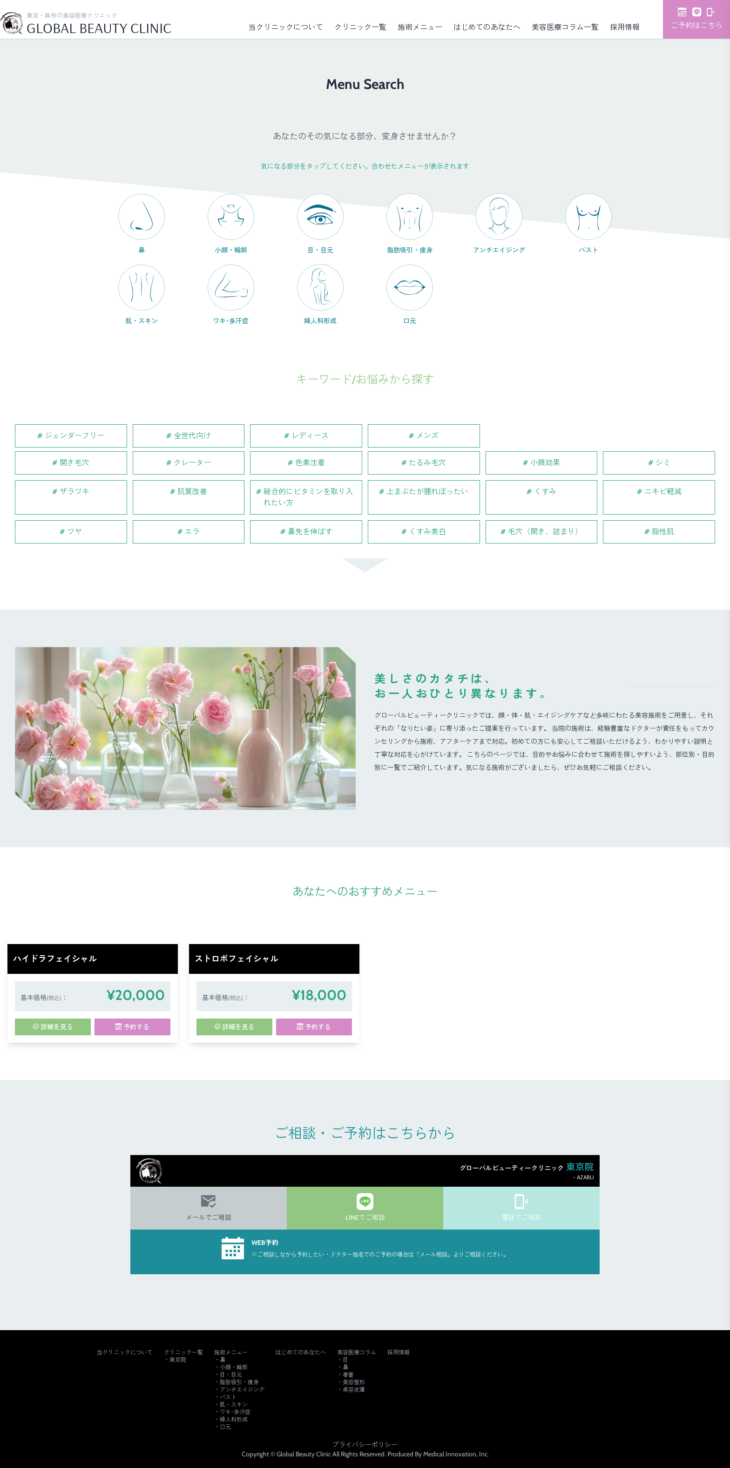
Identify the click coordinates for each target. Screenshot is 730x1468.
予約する (132, 1027)
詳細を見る (53, 1027)
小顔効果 (545, 462)
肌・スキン (234, 1404)
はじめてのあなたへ (486, 27)
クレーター (192, 462)
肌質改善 (192, 491)
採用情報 (625, 27)
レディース (310, 435)
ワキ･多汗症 (235, 1411)
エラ (192, 531)
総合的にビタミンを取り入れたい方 (308, 497)
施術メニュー (420, 27)
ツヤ (74, 531)
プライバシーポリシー (365, 1445)
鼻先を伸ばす (310, 531)
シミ (663, 462)
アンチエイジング (242, 1389)
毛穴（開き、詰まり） (545, 531)
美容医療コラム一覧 (565, 27)
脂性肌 (663, 531)
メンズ (427, 435)
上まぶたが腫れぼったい (427, 491)
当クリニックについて (286, 27)
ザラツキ (74, 491)
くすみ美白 (427, 531)
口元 (225, 1426)
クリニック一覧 (360, 27)
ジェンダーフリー (74, 435)
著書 (348, 1374)
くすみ (545, 491)
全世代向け (192, 435)
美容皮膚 (354, 1389)
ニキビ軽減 (663, 491)
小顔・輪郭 (234, 1367)
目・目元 (231, 1374)
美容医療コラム (356, 1352)
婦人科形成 (234, 1419)
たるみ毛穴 (427, 462)
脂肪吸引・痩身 (239, 1382)
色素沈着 (310, 462)
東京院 (177, 1359)
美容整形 (354, 1382)
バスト (228, 1396)
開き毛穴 (74, 462)
